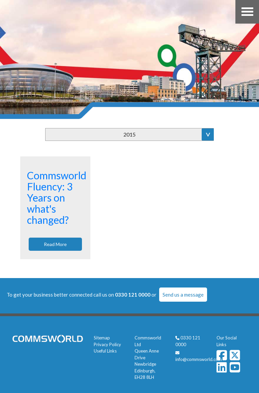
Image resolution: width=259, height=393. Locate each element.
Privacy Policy (107, 344)
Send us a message (183, 295)
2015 (129, 134)
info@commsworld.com (198, 359)
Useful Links (105, 351)
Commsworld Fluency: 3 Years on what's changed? (56, 197)
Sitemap (102, 337)
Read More (55, 244)
